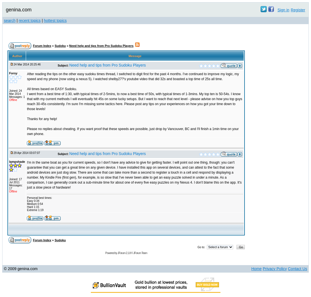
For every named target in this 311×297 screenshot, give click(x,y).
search (10, 20)
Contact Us (297, 268)
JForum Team (140, 253)
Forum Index (42, 45)
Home (256, 268)
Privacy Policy (275, 268)
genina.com (19, 9)
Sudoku (60, 45)
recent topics (29, 20)
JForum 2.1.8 (124, 253)
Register (298, 10)
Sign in (283, 10)
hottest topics (55, 20)
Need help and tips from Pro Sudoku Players (101, 45)
